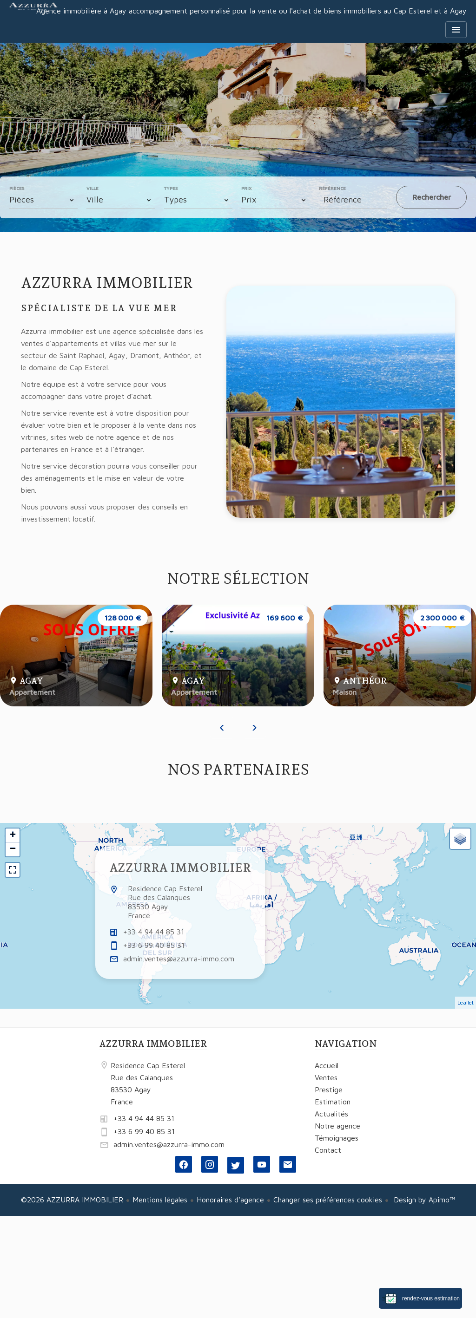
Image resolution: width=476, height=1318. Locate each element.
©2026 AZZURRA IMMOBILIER (72, 1199)
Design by (423, 1199)
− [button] (13, 849)
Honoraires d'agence (230, 1199)
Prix (246, 188)
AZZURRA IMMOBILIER (180, 867)
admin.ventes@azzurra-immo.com (178, 958)
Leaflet (465, 1002)
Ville (92, 188)
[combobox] (43, 199)
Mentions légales (159, 1199)
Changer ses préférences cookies (327, 1199)
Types (171, 188)
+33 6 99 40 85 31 (154, 945)
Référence (332, 188)
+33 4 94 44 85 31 (153, 931)
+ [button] (13, 835)
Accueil (33, 18)
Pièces (16, 188)
